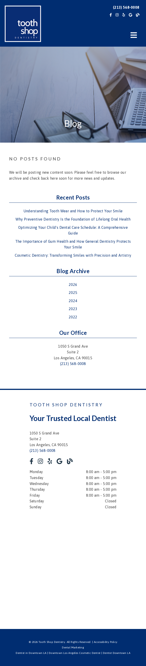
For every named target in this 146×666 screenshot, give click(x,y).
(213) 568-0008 (73, 364)
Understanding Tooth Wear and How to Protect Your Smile (73, 211)
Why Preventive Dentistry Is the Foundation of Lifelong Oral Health (73, 219)
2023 (73, 309)
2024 (73, 301)
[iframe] (73, 566)
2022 (73, 317)
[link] (111, 15)
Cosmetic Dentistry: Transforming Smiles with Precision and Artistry (73, 255)
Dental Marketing (73, 647)
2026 (73, 284)
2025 (73, 292)
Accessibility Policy (106, 642)
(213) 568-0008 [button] (126, 7)
